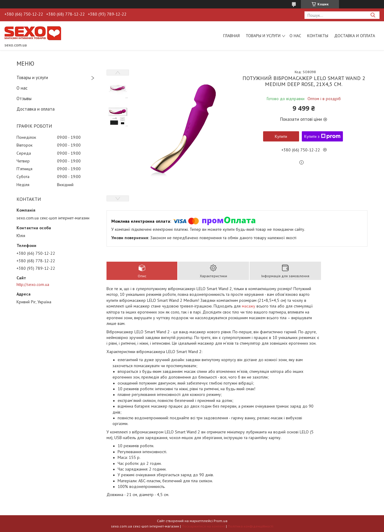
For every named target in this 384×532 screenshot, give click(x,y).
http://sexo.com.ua (32, 284)
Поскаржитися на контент (203, 526)
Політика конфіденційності (250, 526)
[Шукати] (373, 15)
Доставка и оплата (354, 35)
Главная (231, 35)
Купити (281, 136)
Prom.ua (220, 521)
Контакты (317, 35)
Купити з (322, 136)
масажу (248, 306)
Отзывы (24, 98)
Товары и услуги (263, 35)
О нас (295, 35)
